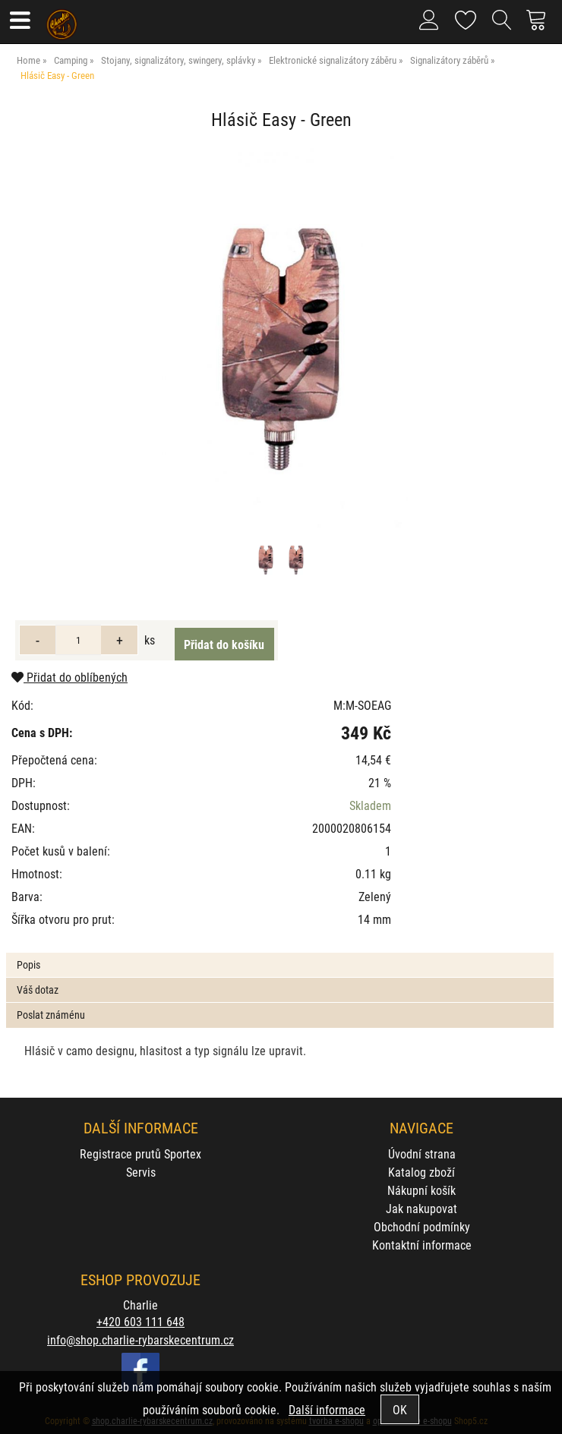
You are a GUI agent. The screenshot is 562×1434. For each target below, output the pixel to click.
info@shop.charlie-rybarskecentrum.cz (140, 1339)
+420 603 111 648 (140, 1321)
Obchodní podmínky (422, 1226)
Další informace (327, 1409)
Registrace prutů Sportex (140, 1153)
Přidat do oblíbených (69, 677)
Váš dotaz (37, 989)
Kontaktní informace (422, 1245)
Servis (141, 1172)
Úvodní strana (422, 1153)
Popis (28, 964)
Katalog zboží (421, 1172)
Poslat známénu (51, 1014)
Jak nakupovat (421, 1208)
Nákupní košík (421, 1190)
